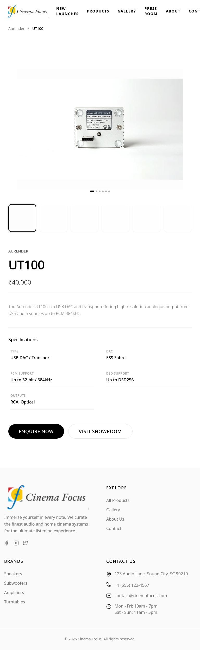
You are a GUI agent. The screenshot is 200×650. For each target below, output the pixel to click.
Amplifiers (14, 592)
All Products (117, 500)
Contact (113, 528)
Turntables (14, 602)
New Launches (67, 11)
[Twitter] (25, 543)
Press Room (151, 11)
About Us (115, 519)
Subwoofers (15, 583)
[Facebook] (6, 543)
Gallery (127, 11)
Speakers (13, 574)
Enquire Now (36, 431)
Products (98, 11)
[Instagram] (16, 543)
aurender (16, 28)
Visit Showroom (100, 431)
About (173, 11)
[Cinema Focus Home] (31, 11)
